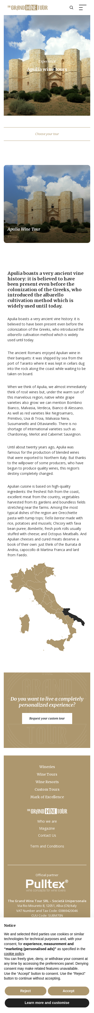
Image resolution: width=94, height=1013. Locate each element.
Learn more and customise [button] (47, 1003)
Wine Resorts (47, 782)
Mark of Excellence (47, 797)
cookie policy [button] (14, 954)
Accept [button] (68, 991)
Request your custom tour (47, 718)
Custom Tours (47, 789)
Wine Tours (47, 774)
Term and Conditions (47, 846)
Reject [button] (25, 991)
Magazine (47, 828)
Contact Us (47, 835)
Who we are (47, 821)
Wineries (47, 767)
